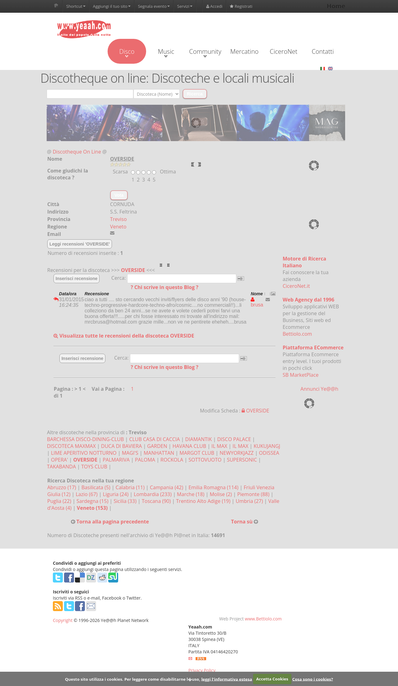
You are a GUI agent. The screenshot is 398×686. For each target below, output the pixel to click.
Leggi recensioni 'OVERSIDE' (79, 244)
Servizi (184, 6)
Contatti (323, 51)
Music (166, 52)
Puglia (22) (59, 501)
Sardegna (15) (92, 501)
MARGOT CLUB (196, 452)
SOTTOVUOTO (204, 459)
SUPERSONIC (242, 459)
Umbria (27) (250, 501)
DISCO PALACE (234, 439)
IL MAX (219, 446)
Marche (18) (191, 494)
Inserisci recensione (77, 278)
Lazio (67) (87, 494)
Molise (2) (221, 494)
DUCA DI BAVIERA (121, 446)
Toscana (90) (157, 501)
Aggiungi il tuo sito (112, 6)
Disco (126, 52)
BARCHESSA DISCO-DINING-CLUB (85, 439)
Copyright (62, 620)
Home (336, 6)
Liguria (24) (116, 494)
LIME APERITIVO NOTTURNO (84, 452)
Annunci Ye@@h (319, 388)
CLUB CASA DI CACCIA (154, 439)
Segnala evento (154, 6)
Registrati (241, 6)
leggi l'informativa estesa (226, 679)
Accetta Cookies (272, 679)
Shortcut (76, 6)
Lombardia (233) (153, 494)
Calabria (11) (131, 487)
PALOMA (145, 459)
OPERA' (59, 459)
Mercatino (244, 51)
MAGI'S (130, 452)
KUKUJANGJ (267, 446)
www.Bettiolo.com (263, 619)
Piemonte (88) (254, 494)
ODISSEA (269, 452)
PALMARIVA (116, 459)
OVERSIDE (133, 270)
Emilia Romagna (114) (214, 487)
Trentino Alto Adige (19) (204, 501)
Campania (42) (167, 487)
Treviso (118, 219)
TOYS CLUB (94, 466)
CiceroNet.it (296, 286)
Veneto (118, 226)
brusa (257, 302)
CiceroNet (283, 51)
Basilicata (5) (96, 487)
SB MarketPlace (300, 374)
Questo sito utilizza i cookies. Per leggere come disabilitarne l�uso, (132, 679)
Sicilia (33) (125, 501)
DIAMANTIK (198, 439)
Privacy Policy (201, 670)
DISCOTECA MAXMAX (71, 446)
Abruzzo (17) (62, 487)
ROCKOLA (171, 459)
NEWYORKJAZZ (237, 452)
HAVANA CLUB (189, 446)
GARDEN (157, 446)
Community (205, 52)
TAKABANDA (61, 466)
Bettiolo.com (297, 333)
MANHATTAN (159, 452)
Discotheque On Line (77, 151)
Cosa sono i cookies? (312, 679)
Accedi (214, 6)
